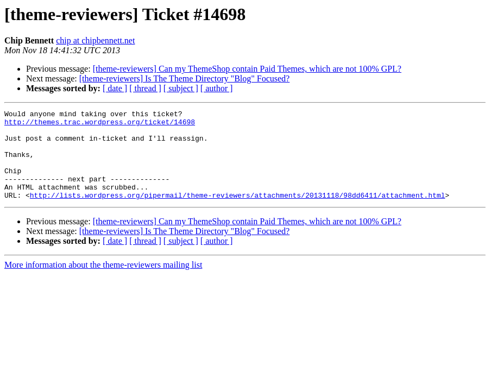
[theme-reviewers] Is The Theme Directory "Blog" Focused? (184, 78)
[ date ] (115, 88)
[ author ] (216, 88)
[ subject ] (181, 88)
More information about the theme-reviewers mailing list (103, 282)
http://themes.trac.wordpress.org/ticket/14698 (99, 125)
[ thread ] (145, 88)
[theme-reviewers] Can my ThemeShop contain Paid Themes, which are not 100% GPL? (247, 68)
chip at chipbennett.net (95, 40)
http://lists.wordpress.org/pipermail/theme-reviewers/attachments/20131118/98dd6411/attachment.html (237, 213)
